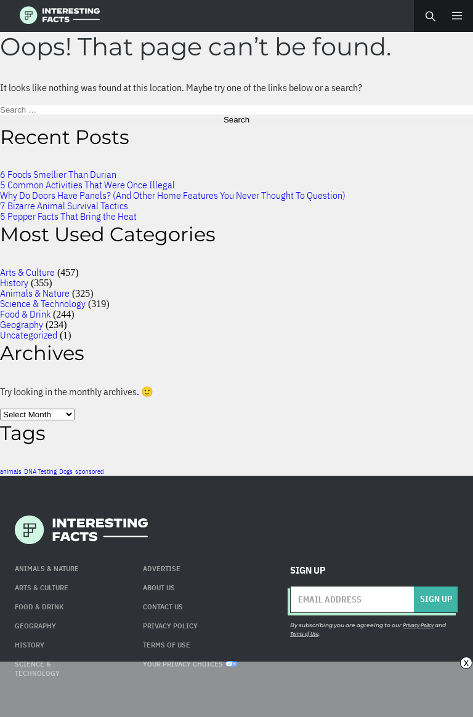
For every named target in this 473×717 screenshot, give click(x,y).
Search (430, 16)
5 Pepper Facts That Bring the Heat (68, 216)
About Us (159, 587)
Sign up (436, 598)
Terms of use (166, 644)
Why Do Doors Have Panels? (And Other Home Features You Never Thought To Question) (173, 195)
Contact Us (163, 606)
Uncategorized (28, 335)
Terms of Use (304, 633)
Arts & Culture (27, 272)
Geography (21, 324)
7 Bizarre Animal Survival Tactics (64, 205)
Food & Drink (25, 314)
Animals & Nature (35, 293)
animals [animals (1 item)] (11, 471)
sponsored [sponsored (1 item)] (89, 471)
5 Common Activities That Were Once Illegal (87, 184)
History (14, 282)
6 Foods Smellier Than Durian (58, 174)
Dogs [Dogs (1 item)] (66, 471)
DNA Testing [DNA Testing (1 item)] (40, 471)
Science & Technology (43, 303)
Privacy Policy (170, 625)
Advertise (161, 568)
